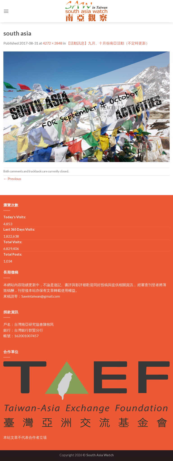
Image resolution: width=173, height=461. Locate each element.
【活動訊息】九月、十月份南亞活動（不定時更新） (107, 43)
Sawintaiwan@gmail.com (40, 296)
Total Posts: (12, 254)
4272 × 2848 (52, 43)
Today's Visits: (14, 217)
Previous (12, 178)
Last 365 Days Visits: (19, 229)
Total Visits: (12, 242)
